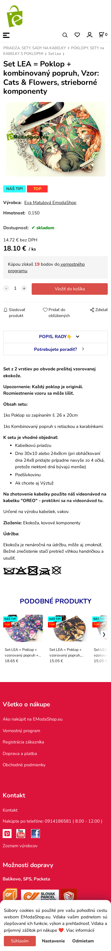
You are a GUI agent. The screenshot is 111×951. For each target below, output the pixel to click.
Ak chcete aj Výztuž (34, 483)
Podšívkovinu (28, 475)
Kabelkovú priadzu (33, 445)
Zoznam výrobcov (20, 846)
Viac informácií (80, 930)
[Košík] (103, 35)
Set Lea (54, 53)
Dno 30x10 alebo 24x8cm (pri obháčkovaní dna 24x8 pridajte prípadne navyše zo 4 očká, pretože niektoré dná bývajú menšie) (59, 460)
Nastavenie (53, 941)
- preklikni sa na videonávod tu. (71, 501)
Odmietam (83, 941)
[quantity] (15, 288)
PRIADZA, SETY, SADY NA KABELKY (34, 48)
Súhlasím (20, 941)
